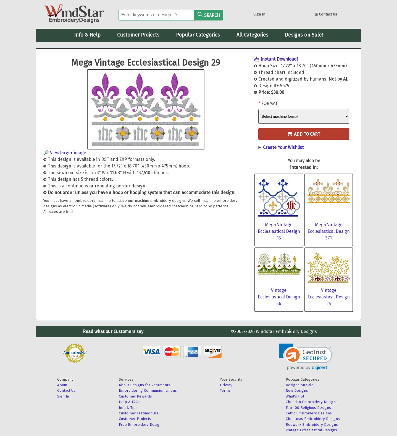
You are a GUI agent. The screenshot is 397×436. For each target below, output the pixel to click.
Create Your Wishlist (283, 147)
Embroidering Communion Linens (148, 390)
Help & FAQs (129, 401)
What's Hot (295, 396)
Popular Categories (198, 35)
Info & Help (87, 35)
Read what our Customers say (113, 331)
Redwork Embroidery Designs (312, 424)
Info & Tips (128, 407)
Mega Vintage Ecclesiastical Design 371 (328, 231)
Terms (225, 390)
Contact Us (325, 15)
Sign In (259, 14)
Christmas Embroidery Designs (313, 418)
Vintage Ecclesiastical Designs (311, 430)
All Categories (252, 35)
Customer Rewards (135, 396)
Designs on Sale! (304, 35)
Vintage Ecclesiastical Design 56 (279, 297)
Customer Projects (138, 35)
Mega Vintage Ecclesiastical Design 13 (279, 231)
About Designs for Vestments (144, 385)
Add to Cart (303, 134)
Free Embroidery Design (140, 424)
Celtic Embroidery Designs (309, 413)
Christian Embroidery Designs (312, 401)
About (62, 385)
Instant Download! (279, 59)
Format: (269, 103)
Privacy (226, 385)
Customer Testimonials (138, 413)
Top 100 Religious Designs (308, 407)
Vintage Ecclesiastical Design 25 (328, 297)
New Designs (297, 390)
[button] (305, 357)
